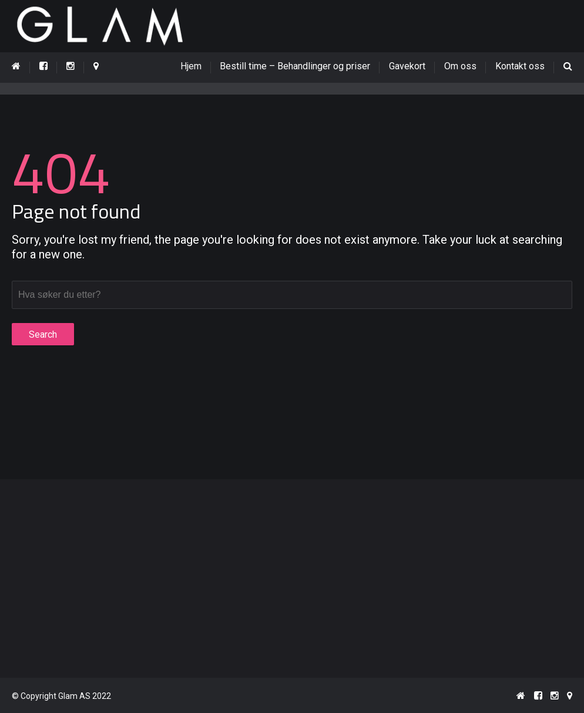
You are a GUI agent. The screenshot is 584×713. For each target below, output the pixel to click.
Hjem (195, 66)
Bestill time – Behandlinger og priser (295, 66)
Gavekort (407, 66)
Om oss (460, 66)
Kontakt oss (520, 66)
